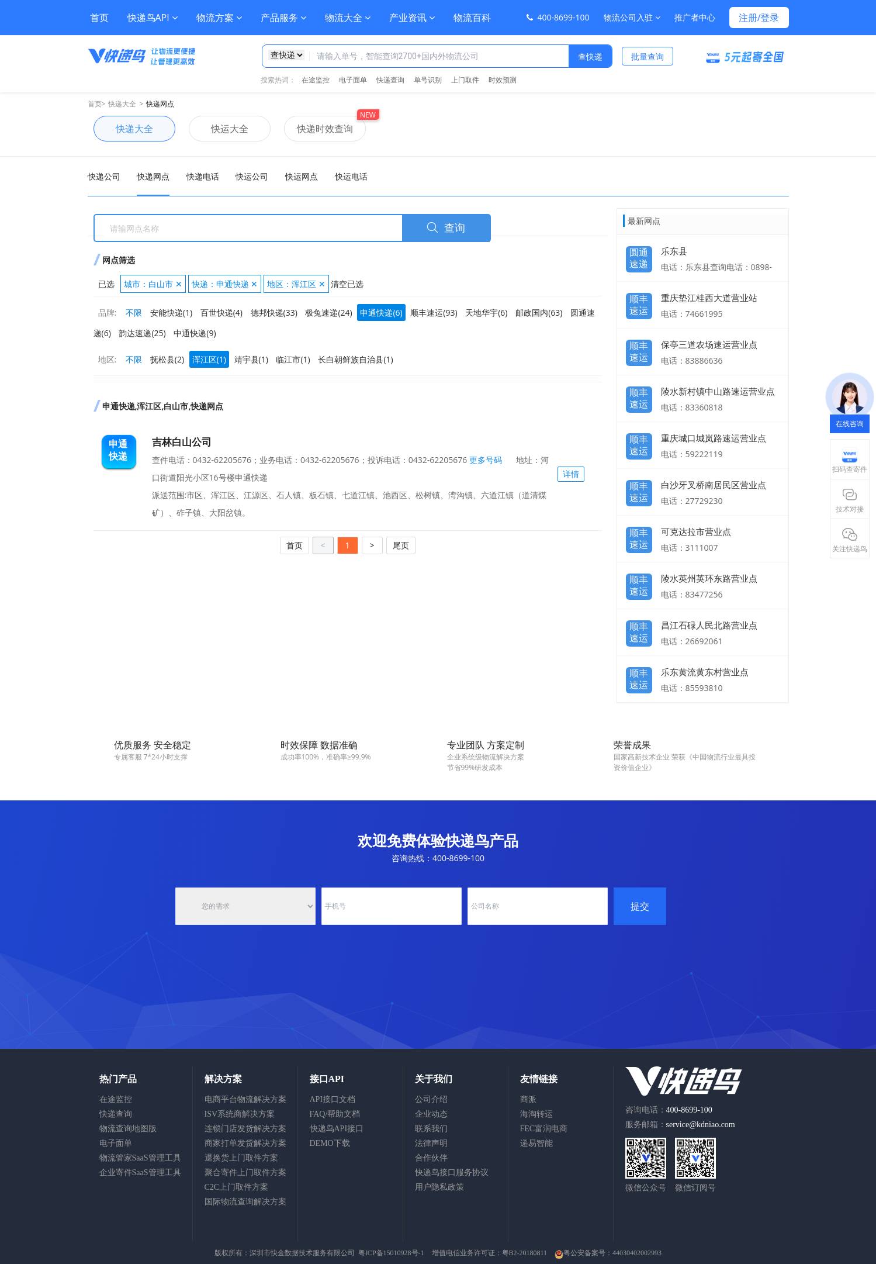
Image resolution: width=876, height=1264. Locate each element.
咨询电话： (668, 1110)
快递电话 (202, 176)
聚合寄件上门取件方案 (245, 1172)
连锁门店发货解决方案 (245, 1128)
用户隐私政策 (439, 1187)
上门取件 (465, 80)
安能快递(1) (171, 312)
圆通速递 (638, 255)
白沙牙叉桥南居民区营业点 (713, 485)
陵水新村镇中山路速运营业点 (718, 391)
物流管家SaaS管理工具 (140, 1158)
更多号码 (484, 459)
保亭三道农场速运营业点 (709, 344)
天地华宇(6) (486, 312)
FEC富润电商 (544, 1128)
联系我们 (431, 1128)
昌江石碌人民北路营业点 (709, 625)
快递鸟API (152, 17)
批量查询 (647, 56)
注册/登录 (759, 17)
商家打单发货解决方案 (245, 1143)
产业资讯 (412, 17)
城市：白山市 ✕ (153, 283)
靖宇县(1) (251, 359)
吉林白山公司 (182, 441)
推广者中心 (694, 17)
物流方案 (219, 17)
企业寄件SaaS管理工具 (140, 1172)
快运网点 (301, 176)
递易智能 (536, 1143)
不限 (134, 312)
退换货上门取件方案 (241, 1158)
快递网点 (160, 104)
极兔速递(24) (328, 312)
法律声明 (431, 1143)
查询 (445, 228)
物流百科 (472, 17)
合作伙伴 (431, 1158)
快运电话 (351, 176)
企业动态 (431, 1114)
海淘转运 (536, 1114)
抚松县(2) (167, 359)
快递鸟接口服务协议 (452, 1172)
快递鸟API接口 (337, 1128)
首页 (99, 17)
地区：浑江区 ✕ (296, 283)
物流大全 (348, 17)
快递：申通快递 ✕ (225, 283)
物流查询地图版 (128, 1128)
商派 (528, 1099)
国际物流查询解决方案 (245, 1201)
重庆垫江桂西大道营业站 (709, 297)
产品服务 (283, 17)
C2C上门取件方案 (237, 1187)
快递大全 (122, 104)
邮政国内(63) (538, 312)
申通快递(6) (381, 312)
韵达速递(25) (142, 333)
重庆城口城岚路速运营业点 (713, 438)
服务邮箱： (680, 1124)
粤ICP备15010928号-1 (391, 1253)
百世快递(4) (221, 312)
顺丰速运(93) (433, 312)
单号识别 (428, 80)
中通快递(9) (195, 333)
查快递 (590, 56)
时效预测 (503, 80)
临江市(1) (293, 359)
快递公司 (104, 176)
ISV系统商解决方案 (240, 1114)
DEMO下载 (330, 1143)
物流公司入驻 (632, 17)
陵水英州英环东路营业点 (709, 578)
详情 (571, 473)
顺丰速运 (638, 301)
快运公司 (252, 176)
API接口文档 (333, 1099)
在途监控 (316, 80)
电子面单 (353, 80)
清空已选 (347, 283)
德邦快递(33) (274, 312)
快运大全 (218, 128)
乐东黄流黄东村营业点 (705, 672)
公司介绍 (431, 1099)
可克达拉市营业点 (696, 531)
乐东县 (674, 251)
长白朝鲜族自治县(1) (355, 359)
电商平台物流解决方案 (245, 1099)
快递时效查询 (318, 128)
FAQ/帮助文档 (335, 1114)
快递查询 (390, 80)
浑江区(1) (209, 359)
